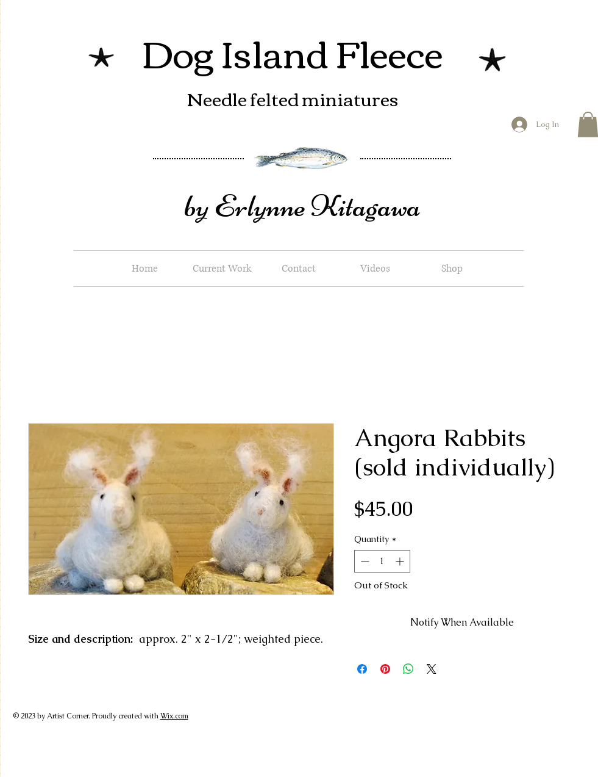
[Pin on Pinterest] (385, 669)
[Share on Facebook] (362, 669)
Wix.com (174, 716)
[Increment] (400, 561)
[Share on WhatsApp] (408, 669)
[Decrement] (363, 561)
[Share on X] (431, 669)
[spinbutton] (382, 561)
